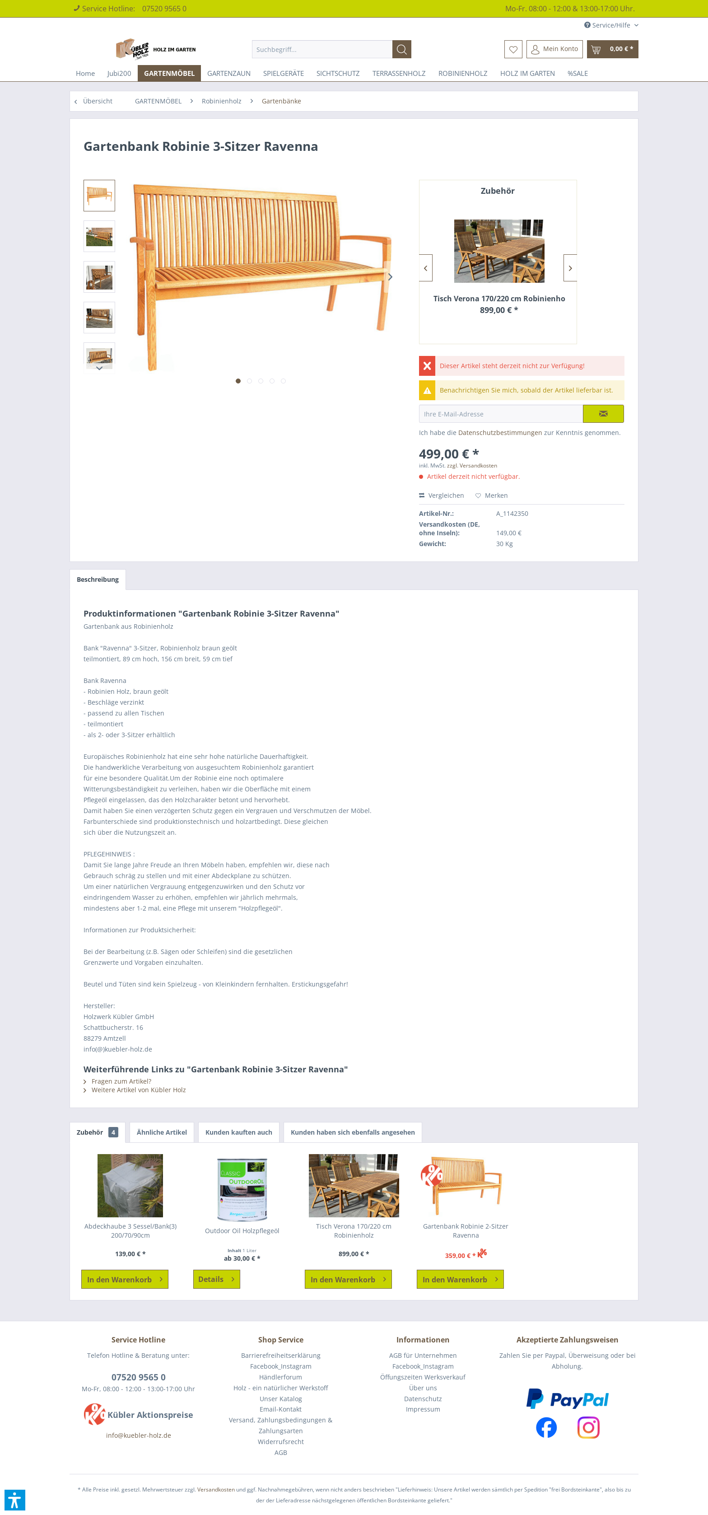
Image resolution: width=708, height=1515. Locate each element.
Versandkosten (216, 1489)
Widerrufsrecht (281, 1441)
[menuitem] (331, 49)
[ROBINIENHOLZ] (463, 73)
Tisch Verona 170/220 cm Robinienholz (499, 298)
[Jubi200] (119, 73)
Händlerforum (280, 1377)
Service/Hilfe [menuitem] (608, 25)
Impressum (423, 1409)
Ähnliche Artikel (162, 1132)
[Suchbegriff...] (331, 49)
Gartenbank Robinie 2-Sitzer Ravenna (465, 1230)
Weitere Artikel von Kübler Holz (135, 1089)
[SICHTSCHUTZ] (338, 73)
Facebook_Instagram (281, 1366)
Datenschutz (423, 1398)
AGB (281, 1452)
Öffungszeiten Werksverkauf (423, 1377)
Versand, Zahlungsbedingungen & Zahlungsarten (280, 1425)
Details (216, 1278)
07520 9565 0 (164, 9)
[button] (15, 1500)
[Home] (85, 73)
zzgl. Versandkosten (472, 465)
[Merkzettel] (513, 49)
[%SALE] (577, 73)
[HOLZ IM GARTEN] (527, 73)
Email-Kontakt (281, 1409)
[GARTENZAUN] (229, 73)
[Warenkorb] (612, 49)
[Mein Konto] (554, 49)
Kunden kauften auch (238, 1132)
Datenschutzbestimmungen (500, 432)
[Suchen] (401, 49)
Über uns (423, 1388)
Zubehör (97, 1132)
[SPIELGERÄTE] (283, 73)
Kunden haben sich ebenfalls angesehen (353, 1132)
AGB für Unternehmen (423, 1355)
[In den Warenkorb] (124, 1279)
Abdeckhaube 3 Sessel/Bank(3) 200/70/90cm (130, 1230)
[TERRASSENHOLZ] (399, 73)
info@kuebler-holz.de (138, 1435)
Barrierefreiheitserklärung (281, 1355)
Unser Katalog (281, 1398)
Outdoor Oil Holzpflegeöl (242, 1230)
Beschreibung (98, 579)
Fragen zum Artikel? (117, 1081)
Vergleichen (441, 495)
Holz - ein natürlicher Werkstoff (280, 1388)
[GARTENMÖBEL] (169, 73)
